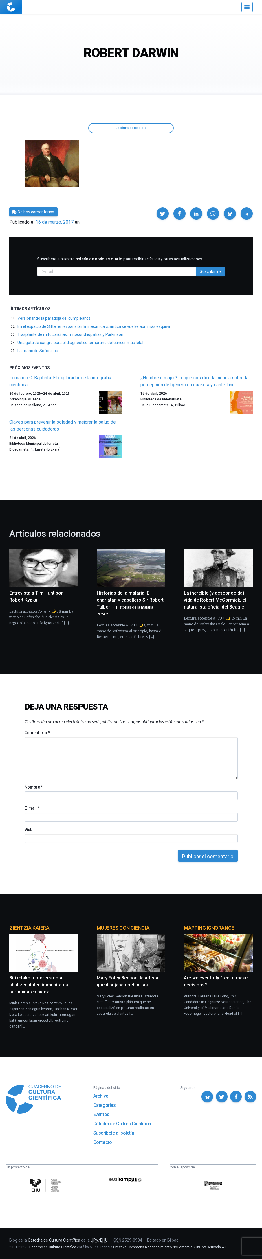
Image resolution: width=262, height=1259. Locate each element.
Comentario (37, 732)
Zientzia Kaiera (29, 928)
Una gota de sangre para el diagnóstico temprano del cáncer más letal (80, 342)
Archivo (101, 1096)
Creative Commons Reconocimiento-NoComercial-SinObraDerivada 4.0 (170, 1247)
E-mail (32, 808)
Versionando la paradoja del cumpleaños (54, 318)
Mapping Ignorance (209, 928)
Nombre (34, 787)
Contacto (102, 1142)
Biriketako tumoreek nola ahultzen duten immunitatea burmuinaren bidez (38, 985)
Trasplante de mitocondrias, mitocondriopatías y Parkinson (70, 334)
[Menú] (247, 7)
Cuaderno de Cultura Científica (51, 1247)
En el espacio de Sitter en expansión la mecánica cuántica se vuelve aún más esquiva (93, 326)
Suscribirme (211, 271)
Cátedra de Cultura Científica (122, 1123)
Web (29, 829)
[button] (163, 213)
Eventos (101, 1114)
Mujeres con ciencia (123, 928)
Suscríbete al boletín (113, 1133)
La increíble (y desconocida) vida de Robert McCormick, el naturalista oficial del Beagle (215, 600)
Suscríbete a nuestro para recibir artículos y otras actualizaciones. (120, 259)
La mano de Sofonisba (37, 350)
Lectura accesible (131, 128)
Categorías (104, 1105)
